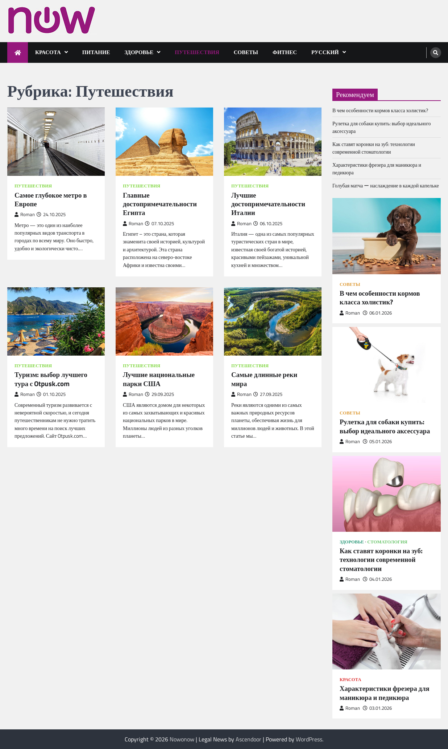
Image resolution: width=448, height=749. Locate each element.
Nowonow (182, 739)
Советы (246, 52)
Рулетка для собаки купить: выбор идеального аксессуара (385, 426)
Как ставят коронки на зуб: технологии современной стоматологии (373, 147)
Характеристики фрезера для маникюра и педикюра (385, 693)
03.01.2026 (377, 708)
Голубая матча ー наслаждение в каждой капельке (385, 185)
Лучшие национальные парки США (159, 379)
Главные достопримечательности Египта (160, 204)
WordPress (309, 739)
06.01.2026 (377, 312)
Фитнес (285, 52)
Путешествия (197, 52)
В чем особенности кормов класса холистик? (380, 110)
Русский (325, 52)
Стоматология (387, 541)
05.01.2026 (377, 441)
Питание (96, 52)
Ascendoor (248, 739)
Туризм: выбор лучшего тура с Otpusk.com (50, 379)
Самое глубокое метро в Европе (50, 199)
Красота (48, 52)
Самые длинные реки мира (264, 379)
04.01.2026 (377, 579)
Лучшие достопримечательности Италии (268, 204)
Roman (24, 214)
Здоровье (139, 52)
